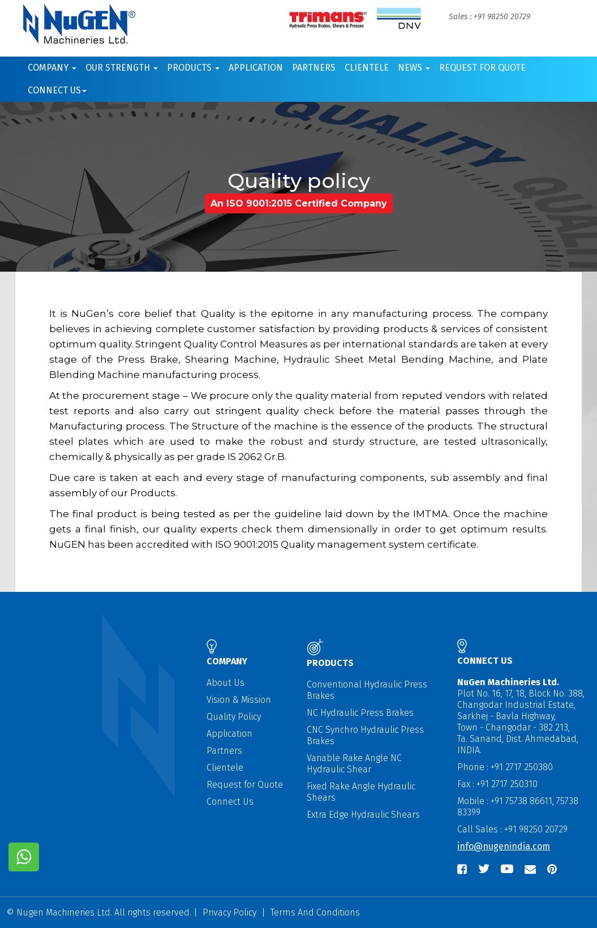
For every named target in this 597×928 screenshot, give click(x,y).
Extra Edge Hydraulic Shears (363, 814)
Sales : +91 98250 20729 (489, 17)
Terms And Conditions (315, 912)
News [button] (414, 67)
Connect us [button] (57, 90)
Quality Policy (234, 716)
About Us (225, 682)
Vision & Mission (239, 699)
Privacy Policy (229, 912)
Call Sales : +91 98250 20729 (512, 829)
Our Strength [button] (121, 67)
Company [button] (52, 67)
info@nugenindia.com (503, 846)
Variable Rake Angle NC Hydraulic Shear (354, 764)
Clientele (367, 67)
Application (256, 67)
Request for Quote (482, 67)
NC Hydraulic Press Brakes (360, 712)
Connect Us (230, 801)
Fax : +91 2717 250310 (497, 784)
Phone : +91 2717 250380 (505, 767)
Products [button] (193, 67)
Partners (314, 67)
